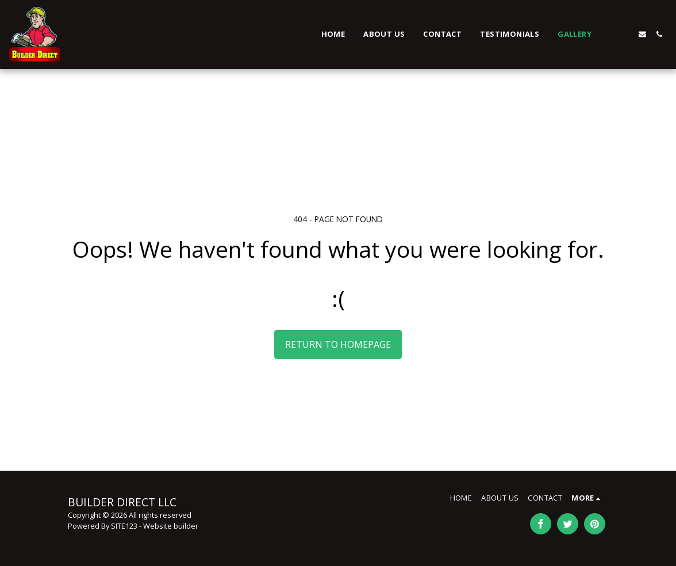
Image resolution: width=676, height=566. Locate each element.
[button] (609, 34)
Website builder (170, 526)
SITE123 (124, 526)
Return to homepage (338, 344)
